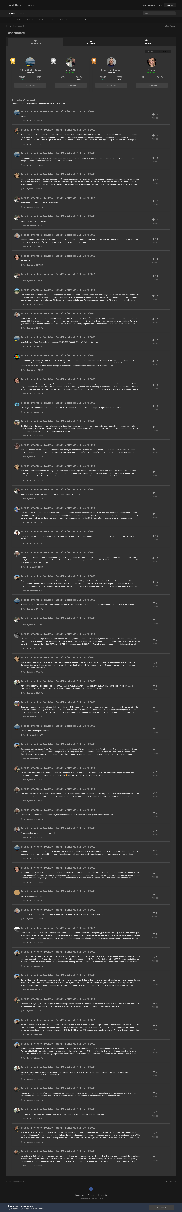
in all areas (151, 52)
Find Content (30, 85)
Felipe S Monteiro (30, 70)
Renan (152, 70)
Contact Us (102, 1195)
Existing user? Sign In (152, 5)
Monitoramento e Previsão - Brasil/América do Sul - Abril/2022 (58, 111)
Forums (10, 20)
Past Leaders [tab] (91, 42)
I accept (161, 1207)
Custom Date (164, 52)
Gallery (20, 20)
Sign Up (170, 5)
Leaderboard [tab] (35, 42)
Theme (91, 1195)
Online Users (65, 20)
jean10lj (70, 70)
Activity (22, 13)
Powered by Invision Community (91, 1198)
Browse (12, 14)
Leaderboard (80, 20)
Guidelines (43, 20)
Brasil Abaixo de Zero (20, 5)
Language (80, 1195)
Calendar (31, 20)
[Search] (156, 13)
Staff (54, 20)
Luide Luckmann (111, 70)
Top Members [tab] (146, 42)
